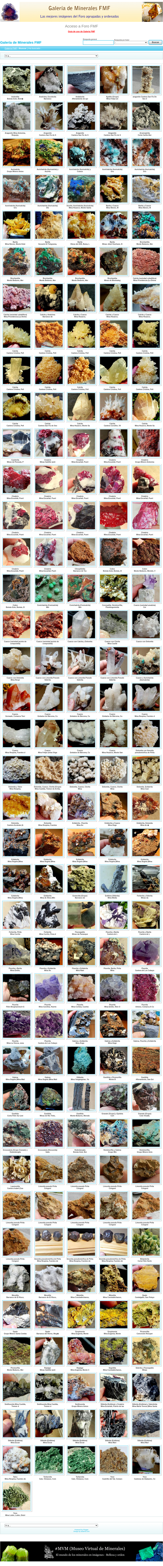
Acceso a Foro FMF (81, 26)
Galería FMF (11, 48)
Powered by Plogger (81, 1530)
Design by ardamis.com (81, 1531)
